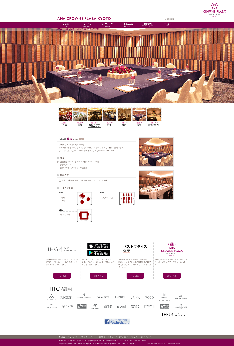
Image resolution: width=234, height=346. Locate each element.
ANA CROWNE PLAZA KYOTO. (162, 343)
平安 (65, 125)
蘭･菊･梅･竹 (153, 125)
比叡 (124, 125)
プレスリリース (146, 337)
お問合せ (102, 337)
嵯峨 (80, 125)
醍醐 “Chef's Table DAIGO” (94, 126)
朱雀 (109, 125)
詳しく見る (62, 276)
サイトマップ (72, 337)
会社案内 (62, 337)
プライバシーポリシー (88, 337)
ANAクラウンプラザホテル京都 (87, 29)
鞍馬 (139, 125)
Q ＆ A (110, 337)
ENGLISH (170, 19)
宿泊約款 (134, 337)
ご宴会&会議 (69, 29)
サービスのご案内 (122, 337)
